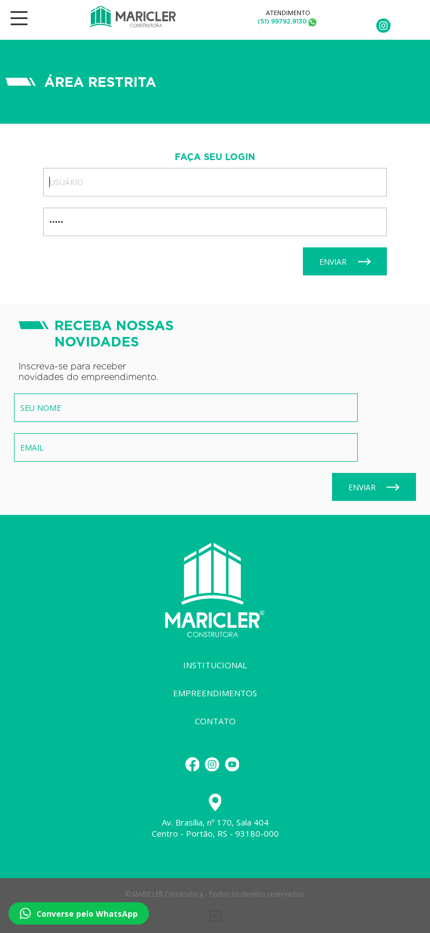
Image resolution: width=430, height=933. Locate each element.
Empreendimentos (215, 692)
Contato (215, 720)
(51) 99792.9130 (282, 21)
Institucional (215, 665)
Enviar (345, 261)
